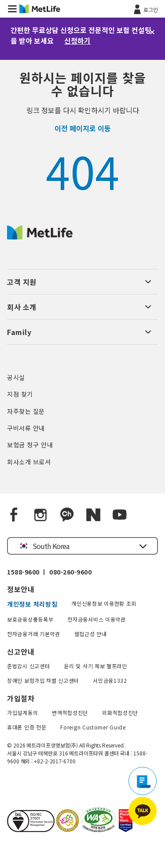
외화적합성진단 (120, 712)
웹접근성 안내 (90, 633)
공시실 (16, 377)
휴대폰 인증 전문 (26, 727)
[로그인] (145, 9)
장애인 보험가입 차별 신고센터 (43, 680)
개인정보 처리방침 (32, 604)
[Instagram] (40, 515)
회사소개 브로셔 (29, 461)
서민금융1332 (110, 680)
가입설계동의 (22, 712)
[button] (12, 9)
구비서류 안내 (26, 428)
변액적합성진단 (70, 712)
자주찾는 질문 (26, 411)
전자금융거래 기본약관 (33, 633)
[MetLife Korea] (40, 236)
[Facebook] (14, 515)
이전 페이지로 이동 (83, 128)
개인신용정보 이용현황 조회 (103, 603)
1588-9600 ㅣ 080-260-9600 (49, 571)
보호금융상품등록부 (30, 619)
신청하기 (77, 40)
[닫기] (152, 32)
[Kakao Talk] (67, 515)
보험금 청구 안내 (30, 444)
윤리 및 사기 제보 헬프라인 (95, 666)
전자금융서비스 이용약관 (96, 619)
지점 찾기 (20, 394)
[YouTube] (120, 515)
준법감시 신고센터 (28, 666)
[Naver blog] (93, 515)
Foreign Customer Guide (92, 727)
